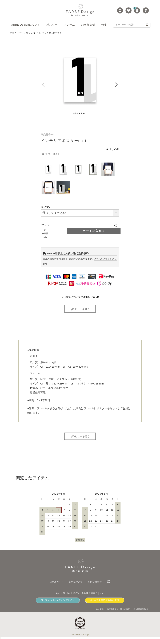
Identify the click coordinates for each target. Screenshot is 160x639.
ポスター (52, 24)
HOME (12, 33)
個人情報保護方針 (140, 611)
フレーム (69, 24)
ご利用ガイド (54, 583)
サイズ (46, 207)
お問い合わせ (97, 583)
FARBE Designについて (25, 24)
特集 (104, 24)
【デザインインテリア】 (29, 33)
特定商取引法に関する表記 (113, 611)
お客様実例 (88, 24)
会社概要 (92, 611)
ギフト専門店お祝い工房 (104, 602)
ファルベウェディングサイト (57, 602)
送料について (75, 583)
